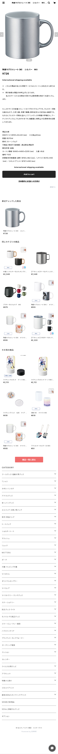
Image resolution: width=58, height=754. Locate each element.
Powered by (29, 731)
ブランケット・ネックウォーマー (13, 638)
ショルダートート (8, 531)
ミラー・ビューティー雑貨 (11, 624)
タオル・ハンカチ (8, 489)
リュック (5, 545)
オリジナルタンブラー (10, 581)
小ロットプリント (8, 688)
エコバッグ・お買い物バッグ (12, 510)
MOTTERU (6, 553)
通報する (53, 187)
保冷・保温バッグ (8, 517)
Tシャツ (5, 481)
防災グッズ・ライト (8, 610)
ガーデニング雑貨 (8, 645)
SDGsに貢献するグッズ (10, 709)
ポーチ (4, 560)
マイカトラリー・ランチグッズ (12, 595)
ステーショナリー (8, 602)
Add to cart (29, 174)
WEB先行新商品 (8, 702)
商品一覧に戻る (29, 460)
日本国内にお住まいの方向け (29, 181)
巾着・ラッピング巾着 (9, 567)
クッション (5, 652)
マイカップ (6, 588)
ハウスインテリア (8, 631)
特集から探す (7, 681)
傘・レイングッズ (8, 503)
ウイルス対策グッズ (9, 666)
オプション (5, 716)
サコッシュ (6, 538)
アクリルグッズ (7, 496)
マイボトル (6, 574)
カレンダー (6, 659)
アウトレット (6, 674)
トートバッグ (6, 524)
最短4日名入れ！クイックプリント (14, 695)
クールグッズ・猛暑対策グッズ (13, 474)
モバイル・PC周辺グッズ (11, 617)
